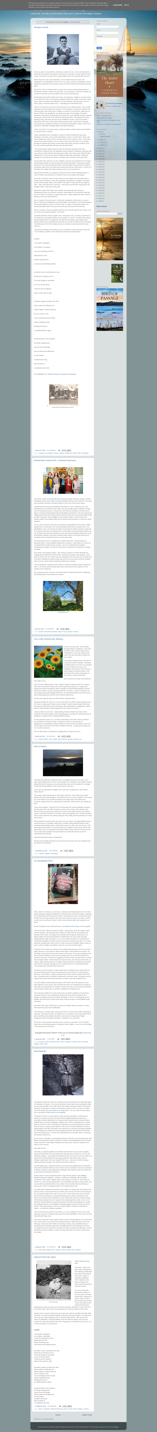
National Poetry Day (57, 1409)
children (54, 739)
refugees (61, 453)
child (50, 739)
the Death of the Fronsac (70, 926)
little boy (64, 739)
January (102, 145)
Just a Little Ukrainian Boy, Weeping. (48, 639)
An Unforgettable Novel (43, 861)
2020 (100, 161)
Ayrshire (41, 631)
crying (60, 739)
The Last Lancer (48, 533)
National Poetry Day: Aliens (45, 1257)
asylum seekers (43, 739)
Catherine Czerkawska (115, 103)
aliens (40, 1409)
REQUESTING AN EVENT (105, 118)
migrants (41, 853)
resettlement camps (71, 453)
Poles (75, 1409)
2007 (100, 196)
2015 (100, 174)
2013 (100, 180)
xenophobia (85, 453)
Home (57, 1415)
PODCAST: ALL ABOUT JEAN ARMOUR (109, 124)
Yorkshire (86, 1409)
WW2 (79, 453)
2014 (100, 177)
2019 (100, 164)
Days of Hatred (40, 746)
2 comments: (51, 1039)
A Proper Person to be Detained (54, 1112)
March (102, 139)
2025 (100, 148)
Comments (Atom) (47, 1419)
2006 (100, 198)
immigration (49, 453)
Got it (126, 5)
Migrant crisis (51, 1250)
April (101, 134)
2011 (100, 185)
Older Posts (87, 1415)
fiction (47, 1042)
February (103, 142)
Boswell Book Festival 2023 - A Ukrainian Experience (55, 460)
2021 (100, 159)
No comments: (51, 450)
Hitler (62, 1042)
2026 (100, 132)
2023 (100, 153)
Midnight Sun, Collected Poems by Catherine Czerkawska (57, 374)
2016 (100, 172)
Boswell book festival (50, 631)
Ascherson (42, 1042)
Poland (56, 453)
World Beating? (40, 1051)
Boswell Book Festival (58, 499)
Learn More (117, 5)
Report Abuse (102, 206)
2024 (100, 151)
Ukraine (75, 631)
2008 (100, 193)
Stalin (41, 1044)
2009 (100, 190)
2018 (100, 167)
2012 (100, 182)
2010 (100, 188)
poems (65, 1409)
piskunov (103, 1427)
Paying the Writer (105, 136)
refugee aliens (70, 1250)
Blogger (116, 1427)
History (60, 631)
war (80, 739)
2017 (100, 169)
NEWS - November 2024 (104, 115)
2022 (100, 156)
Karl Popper (40, 1166)
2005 (100, 201)
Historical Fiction (55, 1042)
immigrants (42, 453)
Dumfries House (68, 501)
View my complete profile (113, 106)
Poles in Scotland (82, 1042)
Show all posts (75, 22)
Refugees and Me (41, 27)
